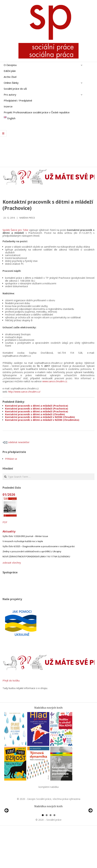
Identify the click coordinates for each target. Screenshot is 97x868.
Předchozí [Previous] (6, 830)
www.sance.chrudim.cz (54, 381)
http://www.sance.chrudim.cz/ (24, 391)
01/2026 (9, 494)
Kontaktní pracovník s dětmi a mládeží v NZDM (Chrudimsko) (42, 419)
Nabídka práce (27, 217)
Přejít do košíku (11, 680)
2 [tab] (47, 854)
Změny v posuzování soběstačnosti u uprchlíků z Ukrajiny (32, 551)
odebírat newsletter (16, 442)
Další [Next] (90, 830)
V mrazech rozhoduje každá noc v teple (23, 541)
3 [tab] (50, 854)
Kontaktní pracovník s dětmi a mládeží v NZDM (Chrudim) (40, 417)
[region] (48, 831)
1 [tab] (43, 854)
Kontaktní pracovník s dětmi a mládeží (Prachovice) (36, 405)
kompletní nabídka (49, 787)
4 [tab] (54, 854)
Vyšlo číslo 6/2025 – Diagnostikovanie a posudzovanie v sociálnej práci (39, 546)
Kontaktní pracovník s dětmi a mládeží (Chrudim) (35, 414)
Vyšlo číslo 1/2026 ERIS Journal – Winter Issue (25, 536)
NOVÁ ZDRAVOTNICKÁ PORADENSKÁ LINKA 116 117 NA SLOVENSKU (36, 556)
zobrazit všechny (12, 562)
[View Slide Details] (16, 831)
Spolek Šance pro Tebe (15, 230)
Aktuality (9, 531)
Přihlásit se (11, 458)
